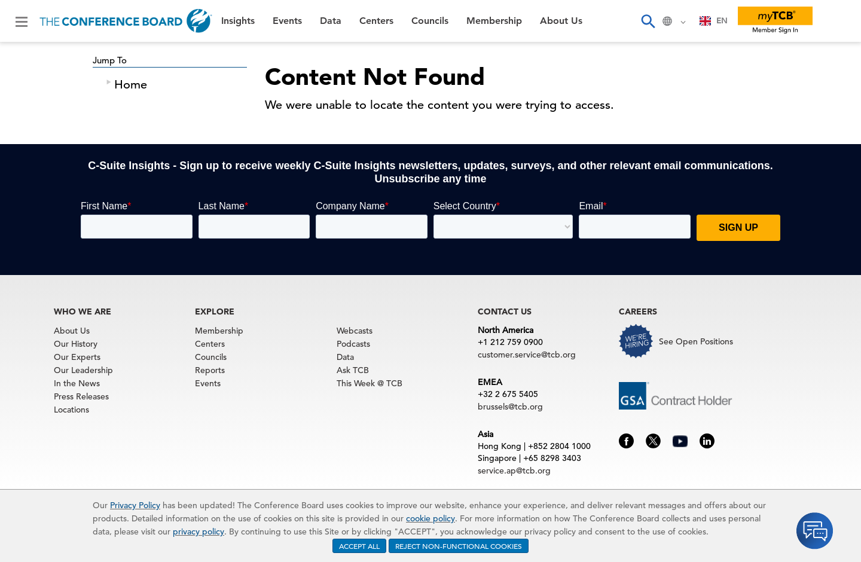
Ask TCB (353, 370)
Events (287, 21)
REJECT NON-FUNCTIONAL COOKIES (458, 546)
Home (130, 84)
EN (714, 20)
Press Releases (81, 396)
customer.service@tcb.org (527, 354)
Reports (210, 370)
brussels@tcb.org (510, 406)
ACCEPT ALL (359, 546)
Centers (376, 21)
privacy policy (198, 531)
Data (330, 21)
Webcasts (355, 330)
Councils (429, 21)
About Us (561, 21)
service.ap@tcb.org (514, 470)
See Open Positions (696, 341)
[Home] (125, 21)
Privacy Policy (135, 505)
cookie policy (430, 518)
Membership (494, 21)
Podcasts (353, 343)
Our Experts (77, 357)
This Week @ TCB (369, 383)
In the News (77, 383)
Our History (75, 343)
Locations (71, 409)
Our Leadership (83, 370)
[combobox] (713, 21)
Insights (238, 21)
